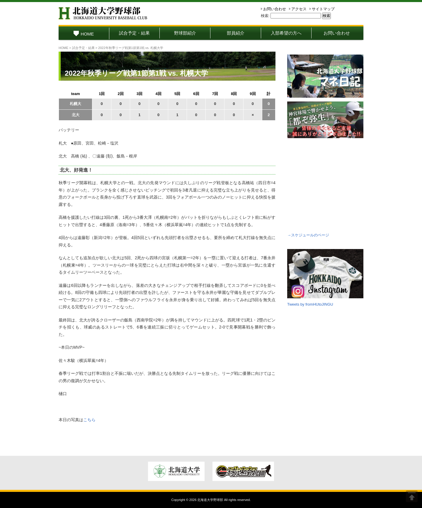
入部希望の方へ (286, 33)
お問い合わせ (274, 9)
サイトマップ (323, 9)
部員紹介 (235, 33)
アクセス (299, 9)
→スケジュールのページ (308, 235)
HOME (84, 33)
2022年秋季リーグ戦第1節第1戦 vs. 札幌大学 (136, 73)
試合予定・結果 (134, 33)
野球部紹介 (185, 33)
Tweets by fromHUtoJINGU (310, 304)
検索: (265, 15)
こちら (89, 419)
